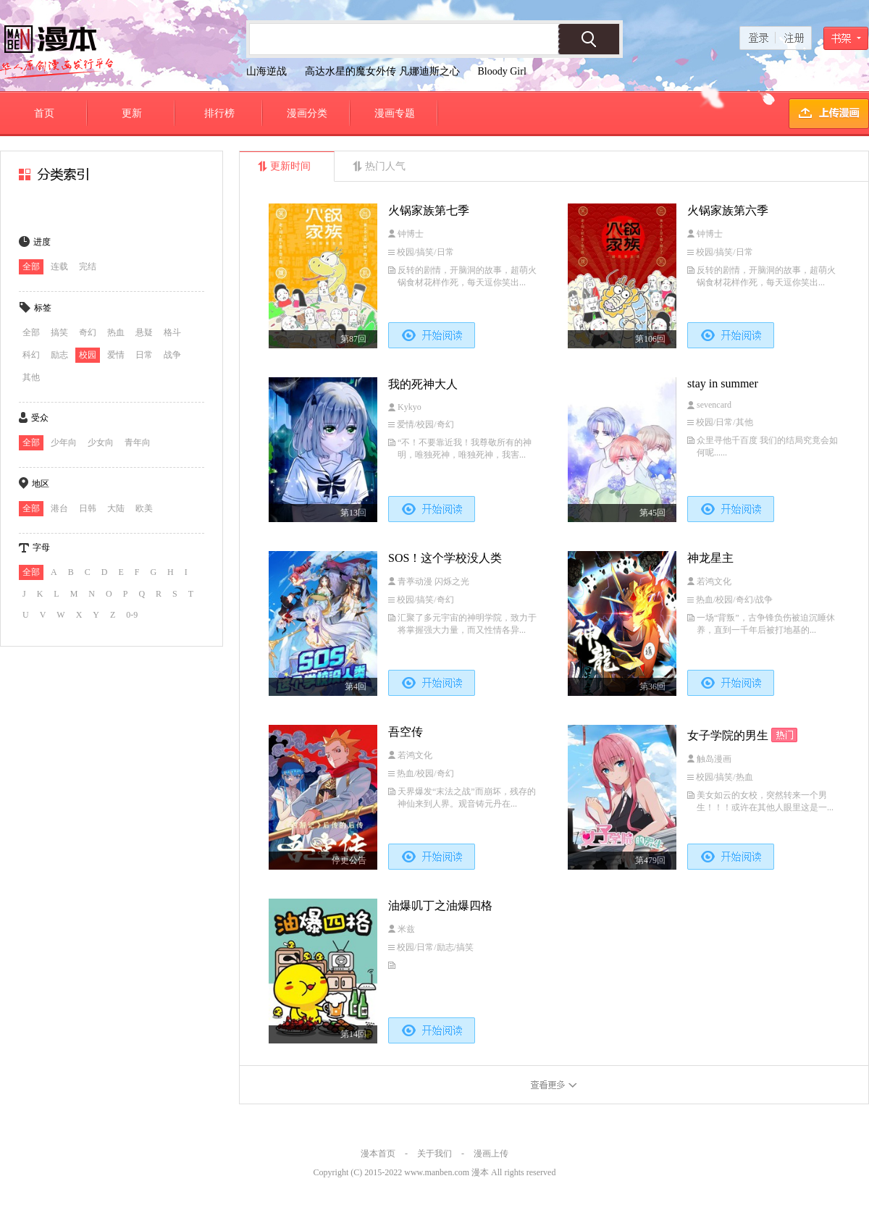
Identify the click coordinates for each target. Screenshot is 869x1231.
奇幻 (87, 332)
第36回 (652, 686)
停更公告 (349, 860)
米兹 (406, 929)
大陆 (116, 508)
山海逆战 (266, 71)
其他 (31, 377)
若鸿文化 (714, 581)
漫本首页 (378, 1153)
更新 (132, 113)
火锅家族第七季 (428, 210)
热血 (116, 332)
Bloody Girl (502, 71)
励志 (59, 355)
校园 (87, 355)
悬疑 (144, 332)
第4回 (355, 686)
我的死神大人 (423, 384)
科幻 (31, 355)
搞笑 (59, 332)
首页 (44, 113)
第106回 (650, 339)
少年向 (64, 442)
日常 (144, 355)
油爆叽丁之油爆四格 (440, 905)
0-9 (132, 615)
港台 (59, 508)
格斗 (172, 332)
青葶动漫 (416, 581)
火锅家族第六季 (727, 210)
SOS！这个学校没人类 (445, 558)
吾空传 (405, 732)
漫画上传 (491, 1153)
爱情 (116, 355)
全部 (31, 266)
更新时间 (290, 166)
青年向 (138, 442)
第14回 (353, 1034)
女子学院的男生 (727, 735)
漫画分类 (307, 113)
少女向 (101, 442)
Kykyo (409, 407)
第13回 (353, 513)
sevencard (714, 405)
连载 (59, 266)
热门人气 (385, 166)
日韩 (87, 508)
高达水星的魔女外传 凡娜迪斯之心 (382, 71)
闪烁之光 (451, 581)
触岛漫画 (714, 759)
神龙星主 (710, 558)
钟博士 (411, 234)
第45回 (652, 513)
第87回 (353, 339)
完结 (87, 266)
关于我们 (434, 1153)
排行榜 (219, 113)
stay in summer (722, 383)
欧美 (144, 508)
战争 (172, 355)
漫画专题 (394, 113)
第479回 (650, 860)
